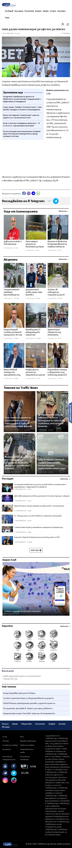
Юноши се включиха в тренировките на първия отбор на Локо (57, 244)
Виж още (36, 550)
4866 (16, 378)
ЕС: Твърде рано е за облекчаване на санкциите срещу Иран (38, 516)
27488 (17, 430)
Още (7, 17)
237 (29, 489)
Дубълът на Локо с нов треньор (13, 243)
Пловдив (9, 11)
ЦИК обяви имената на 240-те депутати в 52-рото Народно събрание (42, 496)
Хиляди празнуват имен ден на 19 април (19, 693)
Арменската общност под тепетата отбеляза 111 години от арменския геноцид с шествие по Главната (57, 332)
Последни (7, 478)
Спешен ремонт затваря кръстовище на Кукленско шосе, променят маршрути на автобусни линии (12, 292)
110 (29, 501)
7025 (38, 378)
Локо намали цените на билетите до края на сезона (35, 244)
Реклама (5, 741)
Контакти (6, 749)
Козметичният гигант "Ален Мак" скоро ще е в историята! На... (29, 713)
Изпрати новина (70, 412)
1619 (29, 542)
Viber (28, 193)
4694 (16, 338)
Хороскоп (7, 626)
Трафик (51, 724)
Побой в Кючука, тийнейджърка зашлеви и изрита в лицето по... (29, 703)
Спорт (53, 11)
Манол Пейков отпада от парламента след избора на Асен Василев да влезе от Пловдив (12, 372)
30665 (38, 338)
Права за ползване (27, 745)
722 (59, 338)
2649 (38, 298)
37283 (17, 472)
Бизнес (38, 11)
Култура (61, 11)
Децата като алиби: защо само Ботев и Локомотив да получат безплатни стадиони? (35, 292)
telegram (33, 193)
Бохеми (62, 724)
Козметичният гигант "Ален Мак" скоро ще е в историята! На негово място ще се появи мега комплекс (19, 462)
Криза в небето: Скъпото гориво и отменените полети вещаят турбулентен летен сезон (51, 464)
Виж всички (63, 211)
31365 (16, 614)
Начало (5, 724)
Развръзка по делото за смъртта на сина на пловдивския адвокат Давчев (35, 372)
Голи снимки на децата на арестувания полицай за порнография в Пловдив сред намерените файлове (18, 422)
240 (16, 248)
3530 (60, 298)
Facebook (24, 193)
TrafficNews (66, 33)
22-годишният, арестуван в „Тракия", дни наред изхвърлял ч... (28, 708)
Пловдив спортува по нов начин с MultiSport (22, 611)
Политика (29, 11)
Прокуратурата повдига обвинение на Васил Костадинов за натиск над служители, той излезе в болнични (51, 420)
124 (29, 521)
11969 (50, 472)
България (19, 11)
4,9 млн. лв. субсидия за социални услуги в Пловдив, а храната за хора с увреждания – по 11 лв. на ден (57, 292)
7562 (60, 378)
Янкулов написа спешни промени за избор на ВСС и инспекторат (39, 506)
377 (59, 250)
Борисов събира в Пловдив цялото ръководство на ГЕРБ (37, 537)
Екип (22, 737)
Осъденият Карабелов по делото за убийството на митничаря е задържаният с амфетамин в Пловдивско (40, 485)
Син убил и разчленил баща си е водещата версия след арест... (29, 698)
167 (37, 250)
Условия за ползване (10, 745)
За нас (4, 737)
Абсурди (6, 727)
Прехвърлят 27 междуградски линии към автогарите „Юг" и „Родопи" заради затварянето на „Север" (35, 332)
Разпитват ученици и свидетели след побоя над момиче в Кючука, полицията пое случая (57, 372)
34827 (50, 430)
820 (29, 532)
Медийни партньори (28, 741)
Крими (46, 11)
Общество (26, 724)
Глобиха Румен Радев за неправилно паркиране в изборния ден (38, 527)
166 (29, 511)
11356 (16, 298)
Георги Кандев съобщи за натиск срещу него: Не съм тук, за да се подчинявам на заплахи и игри (13, 332)
